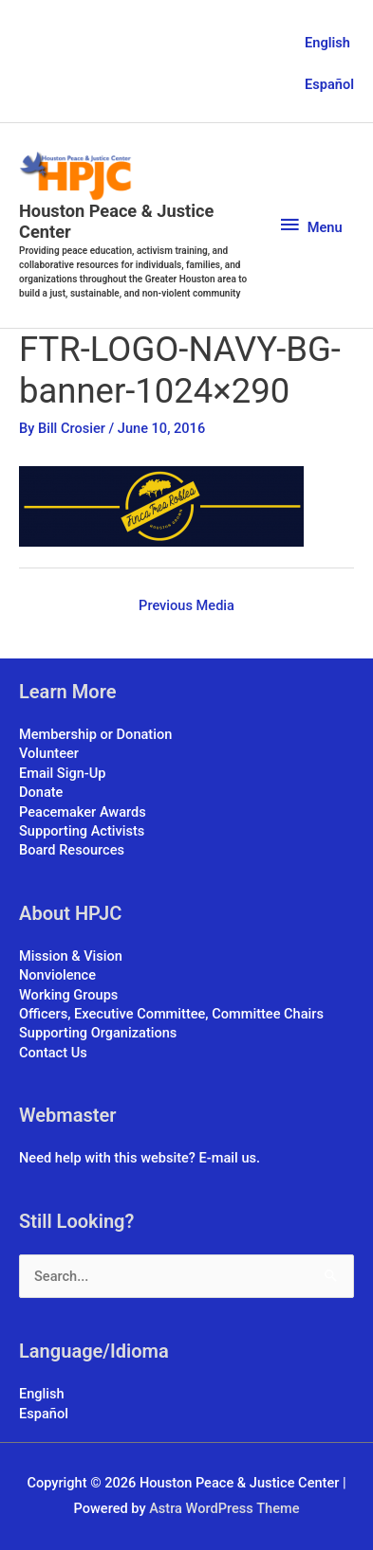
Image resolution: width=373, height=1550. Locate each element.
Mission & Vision (70, 955)
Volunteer (49, 753)
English (327, 42)
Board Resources (71, 849)
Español (329, 84)
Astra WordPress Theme (224, 1508)
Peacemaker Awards (82, 811)
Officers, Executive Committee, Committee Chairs (171, 1013)
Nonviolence (57, 974)
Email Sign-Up (62, 773)
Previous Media (186, 605)
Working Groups (68, 994)
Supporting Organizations (98, 1032)
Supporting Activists (81, 830)
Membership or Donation (95, 734)
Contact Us (53, 1052)
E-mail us (227, 1157)
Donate (41, 792)
